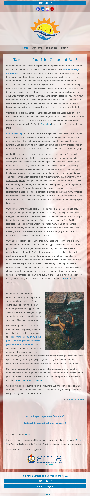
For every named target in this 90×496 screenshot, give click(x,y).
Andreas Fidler (72, 404)
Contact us (46, 129)
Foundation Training (56, 47)
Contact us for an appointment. (29, 385)
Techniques (36, 47)
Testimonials (36, 52)
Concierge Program (16, 52)
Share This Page (44, 491)
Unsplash (81, 404)
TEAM (27, 439)
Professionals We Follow (69, 52)
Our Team (22, 47)
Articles (51, 52)
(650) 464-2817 (45, 3)
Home (10, 47)
